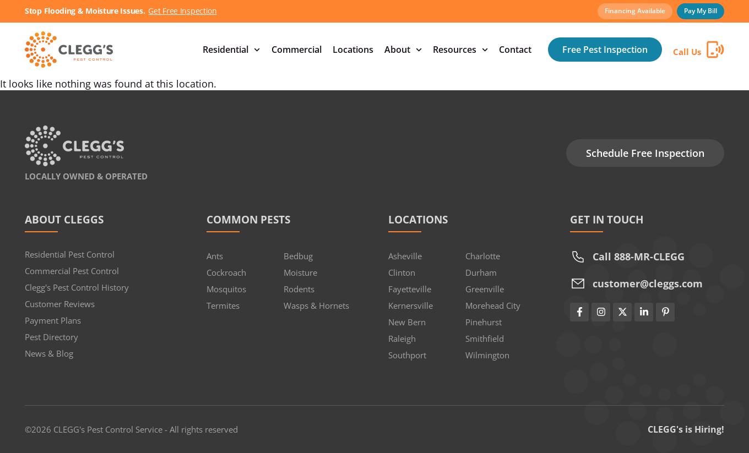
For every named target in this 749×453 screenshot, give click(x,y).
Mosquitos (226, 288)
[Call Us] (715, 49)
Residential (231, 49)
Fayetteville (409, 288)
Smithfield (484, 338)
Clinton (401, 272)
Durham (481, 272)
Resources (460, 49)
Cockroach (226, 272)
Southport (407, 355)
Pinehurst (483, 322)
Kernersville (410, 305)
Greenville (484, 288)
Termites (223, 305)
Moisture (300, 272)
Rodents (299, 288)
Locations (353, 49)
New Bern (407, 322)
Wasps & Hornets (316, 305)
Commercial (297, 49)
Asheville (405, 255)
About (403, 49)
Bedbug (298, 255)
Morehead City (492, 305)
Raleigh (402, 338)
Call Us (687, 51)
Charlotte (482, 255)
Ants (215, 255)
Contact (515, 49)
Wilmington (487, 355)
